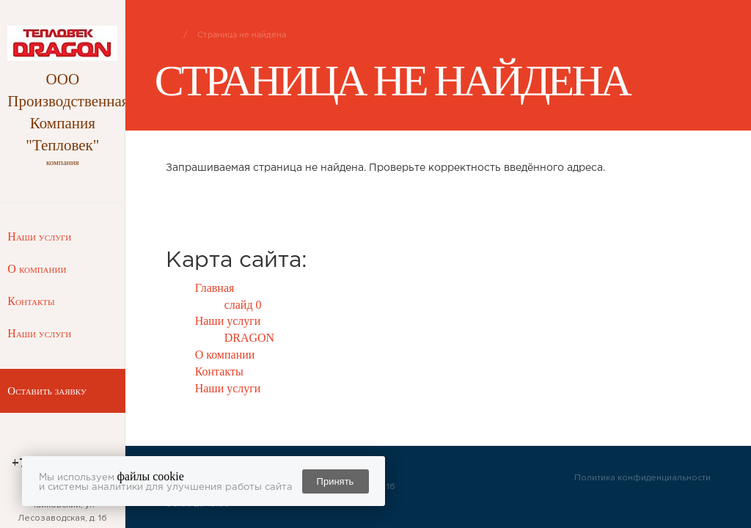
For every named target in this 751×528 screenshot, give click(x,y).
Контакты (30, 301)
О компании (36, 269)
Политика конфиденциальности (642, 477)
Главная (215, 288)
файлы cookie (150, 476)
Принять (335, 481)
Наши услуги (39, 236)
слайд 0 (243, 304)
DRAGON (249, 337)
